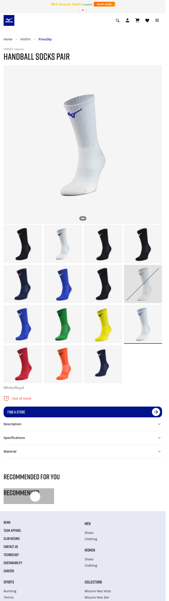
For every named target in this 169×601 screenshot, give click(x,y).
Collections (93, 581)
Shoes (89, 533)
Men (87, 523)
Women (90, 550)
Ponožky (45, 39)
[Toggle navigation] (157, 20)
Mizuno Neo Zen (97, 597)
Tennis (9, 597)
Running (10, 591)
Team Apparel (12, 530)
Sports (9, 581)
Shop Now (104, 4)
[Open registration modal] (127, 20)
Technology (11, 555)
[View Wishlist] (147, 20)
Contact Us (11, 546)
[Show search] (118, 20)
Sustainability (13, 563)
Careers (9, 571)
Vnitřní (25, 39)
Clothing (91, 539)
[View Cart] (137, 20)
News (7, 522)
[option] (23, 244)
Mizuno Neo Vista (98, 591)
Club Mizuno (12, 538)
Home (8, 39)
